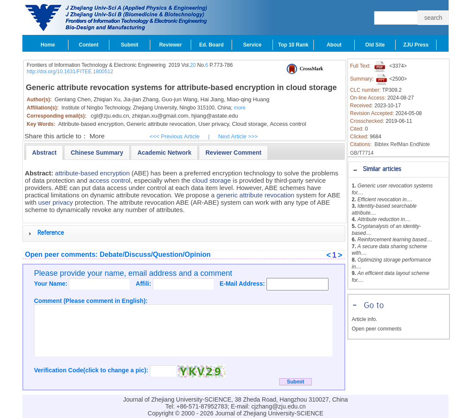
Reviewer (170, 45)
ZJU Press (416, 45)
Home (47, 45)
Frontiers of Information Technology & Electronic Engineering (96, 65)
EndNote (420, 144)
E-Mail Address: (243, 283)
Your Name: (51, 283)
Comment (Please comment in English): (91, 300)
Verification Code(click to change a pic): (92, 370)
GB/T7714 (362, 153)
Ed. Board (211, 45)
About (334, 45)
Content (88, 45)
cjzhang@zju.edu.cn (278, 406)
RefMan (399, 144)
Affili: (144, 283)
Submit (130, 45)
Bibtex (382, 144)
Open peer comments (376, 329)
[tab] (398, 170)
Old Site (374, 45)
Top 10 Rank (293, 45)
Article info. (364, 319)
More (97, 136)
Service (252, 45)
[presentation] (44, 152)
